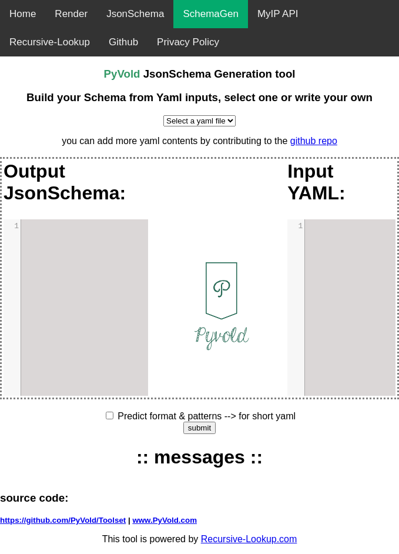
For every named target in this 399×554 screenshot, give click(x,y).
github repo (313, 141)
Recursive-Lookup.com (249, 539)
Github (123, 42)
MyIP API (278, 13)
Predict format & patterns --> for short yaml (207, 416)
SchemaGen (211, 13)
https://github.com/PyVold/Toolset (63, 520)
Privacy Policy (188, 42)
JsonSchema (135, 13)
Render (71, 13)
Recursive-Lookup (49, 42)
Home (22, 13)
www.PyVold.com (164, 520)
